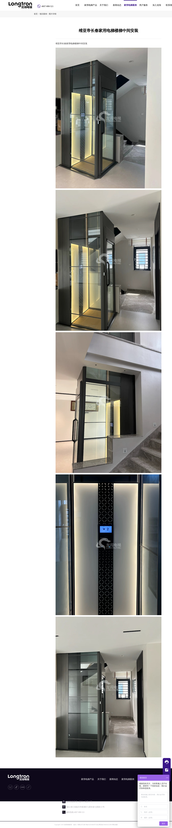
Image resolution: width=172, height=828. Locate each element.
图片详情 (52, 14)
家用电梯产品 (90, 5)
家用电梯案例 (130, 5)
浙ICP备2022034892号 (89, 824)
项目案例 (43, 14)
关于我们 (104, 5)
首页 (77, 5)
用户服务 (143, 5)
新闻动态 (117, 5)
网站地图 (115, 824)
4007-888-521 (48, 6)
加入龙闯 (157, 5)
